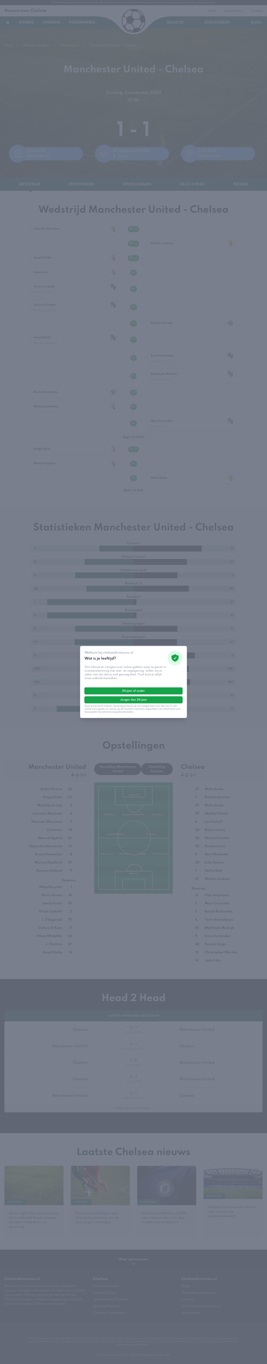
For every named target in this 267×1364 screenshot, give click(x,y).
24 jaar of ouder (133, 690)
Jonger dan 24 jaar (133, 699)
